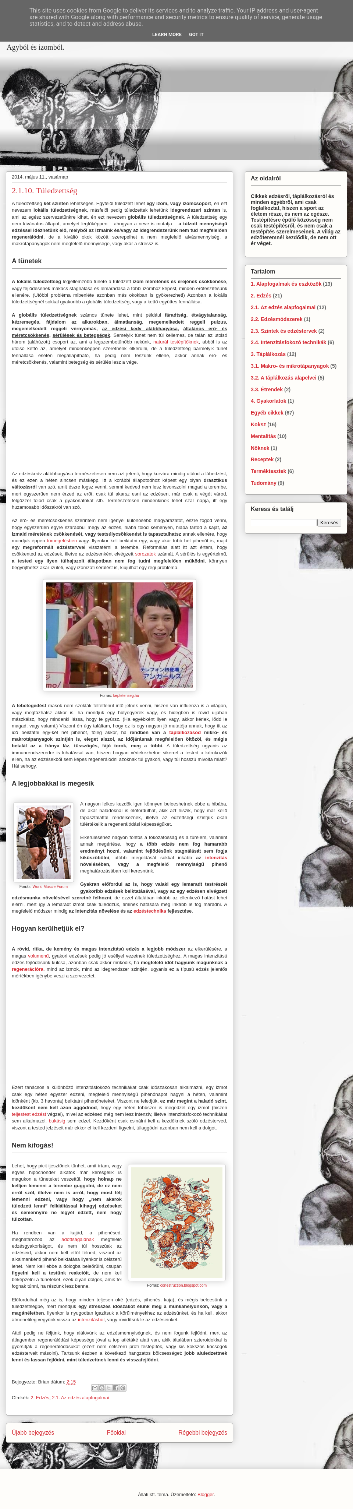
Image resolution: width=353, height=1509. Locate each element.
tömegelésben (62, 540)
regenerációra (27, 969)
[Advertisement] (105, 106)
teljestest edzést (29, 1114)
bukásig (57, 1121)
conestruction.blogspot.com (183, 1285)
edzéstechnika (149, 911)
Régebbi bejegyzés (202, 1432)
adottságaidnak (77, 1239)
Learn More (167, 34)
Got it (196, 34)
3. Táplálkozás (268, 354)
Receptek (262, 459)
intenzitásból (91, 1319)
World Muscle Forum (50, 887)
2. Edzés (40, 1397)
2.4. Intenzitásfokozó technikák (288, 342)
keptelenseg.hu (126, 696)
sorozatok (145, 554)
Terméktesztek (268, 471)
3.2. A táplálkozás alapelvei (284, 378)
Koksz (258, 424)
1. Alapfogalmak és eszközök (286, 284)
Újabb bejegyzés (33, 1432)
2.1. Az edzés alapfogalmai (80, 1397)
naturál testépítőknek (176, 342)
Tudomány (264, 483)
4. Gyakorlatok (268, 401)
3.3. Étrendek (267, 389)
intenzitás (216, 857)
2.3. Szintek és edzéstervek (284, 331)
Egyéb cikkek (267, 413)
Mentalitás (263, 436)
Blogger (205, 1494)
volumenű (38, 956)
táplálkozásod (185, 732)
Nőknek (260, 448)
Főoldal (116, 1432)
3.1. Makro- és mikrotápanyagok (290, 366)
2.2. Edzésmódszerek (277, 319)
